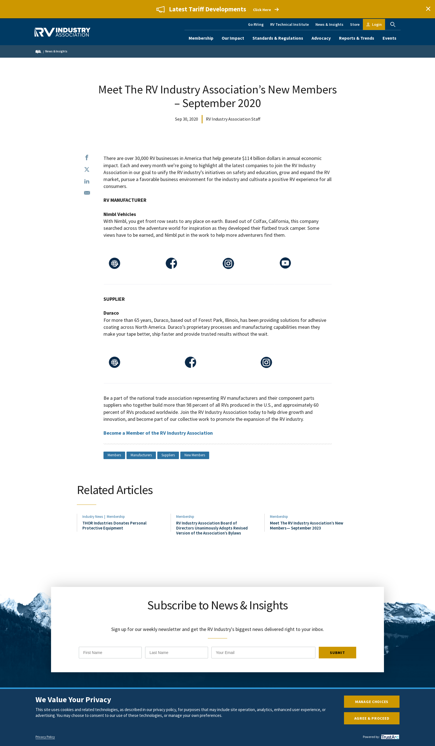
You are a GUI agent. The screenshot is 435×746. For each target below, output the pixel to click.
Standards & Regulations (277, 38)
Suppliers (168, 455)
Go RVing (256, 24)
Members (114, 455)
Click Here (262, 9)
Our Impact (233, 38)
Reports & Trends (356, 38)
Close (428, 9)
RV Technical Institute (289, 24)
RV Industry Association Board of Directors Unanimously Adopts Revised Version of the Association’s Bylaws (212, 530)
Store (355, 24)
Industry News (92, 518)
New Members (194, 455)
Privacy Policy (45, 737)
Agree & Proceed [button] (372, 718)
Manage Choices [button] (371, 701)
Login (377, 24)
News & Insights (329, 24)
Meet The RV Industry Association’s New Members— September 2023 (306, 527)
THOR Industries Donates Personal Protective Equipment (114, 527)
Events (389, 38)
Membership (201, 38)
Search (393, 24)
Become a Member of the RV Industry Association (158, 433)
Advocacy (321, 38)
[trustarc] (389, 737)
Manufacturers (141, 455)
